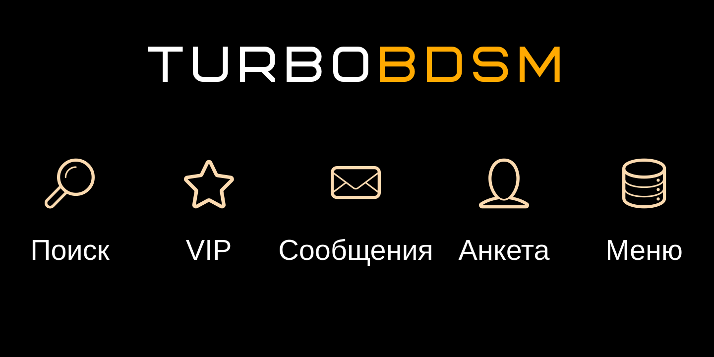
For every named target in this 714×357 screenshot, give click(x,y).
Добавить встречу (548, 74)
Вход (138, 88)
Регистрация (138, 49)
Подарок (339, 174)
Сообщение (245, 174)
